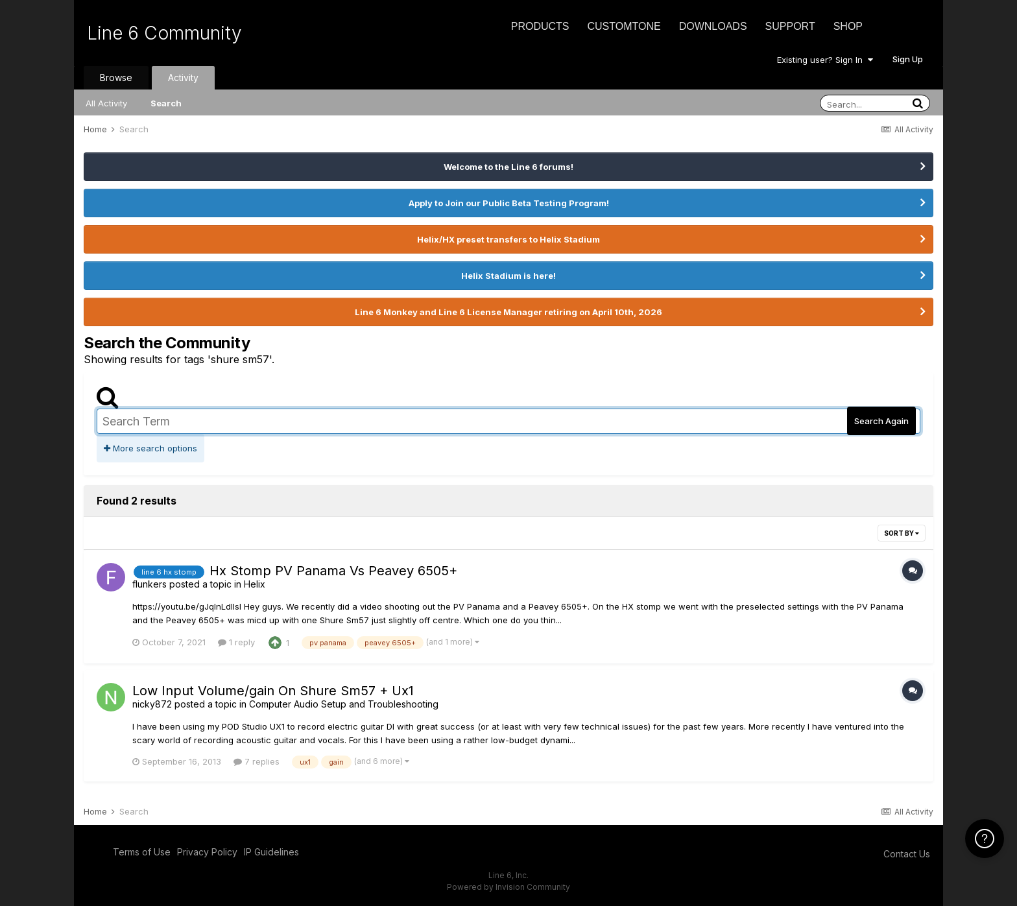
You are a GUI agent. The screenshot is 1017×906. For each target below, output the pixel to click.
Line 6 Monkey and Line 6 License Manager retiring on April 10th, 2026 (508, 312)
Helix (254, 584)
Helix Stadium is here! (508, 275)
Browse (116, 77)
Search (166, 103)
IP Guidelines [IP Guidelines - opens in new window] (271, 851)
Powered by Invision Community (508, 887)
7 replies (256, 761)
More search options (150, 448)
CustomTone (623, 26)
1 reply (236, 642)
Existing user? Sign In (825, 59)
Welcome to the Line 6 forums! (508, 166)
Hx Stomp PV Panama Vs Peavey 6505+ (333, 570)
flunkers (149, 584)
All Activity (106, 103)
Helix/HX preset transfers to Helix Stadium (508, 239)
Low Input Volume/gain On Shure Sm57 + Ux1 (273, 690)
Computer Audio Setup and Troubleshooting (343, 703)
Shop (848, 26)
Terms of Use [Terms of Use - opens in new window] (142, 851)
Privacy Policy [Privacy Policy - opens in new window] (207, 851)
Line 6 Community (164, 33)
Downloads (713, 26)
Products (540, 26)
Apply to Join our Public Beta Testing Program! (509, 203)
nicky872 (152, 703)
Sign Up (907, 59)
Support (790, 26)
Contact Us (906, 853)
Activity (183, 77)
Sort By (901, 533)
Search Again (881, 421)
